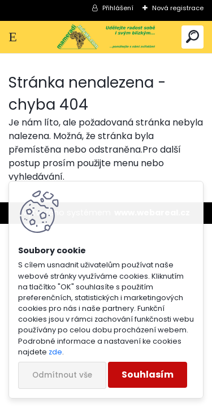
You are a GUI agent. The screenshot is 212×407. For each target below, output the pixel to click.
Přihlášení (117, 7)
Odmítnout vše (62, 375)
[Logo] (105, 37)
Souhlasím (148, 374)
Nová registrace (178, 7)
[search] (192, 37)
